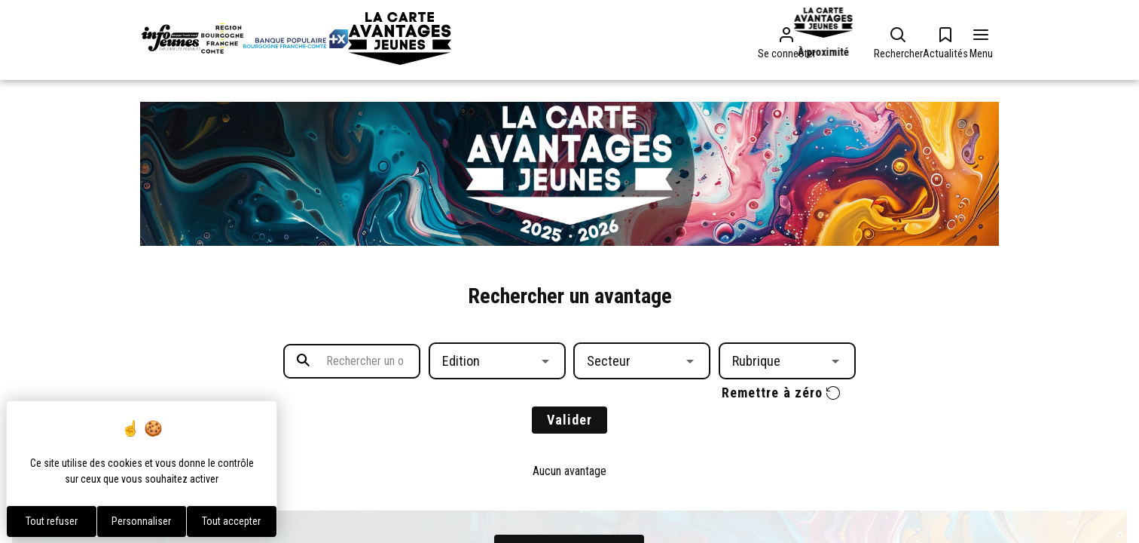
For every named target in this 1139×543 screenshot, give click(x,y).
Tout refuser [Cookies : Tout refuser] (52, 521)
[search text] (351, 361)
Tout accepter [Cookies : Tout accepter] (231, 521)
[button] (497, 360)
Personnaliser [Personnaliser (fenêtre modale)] (141, 521)
